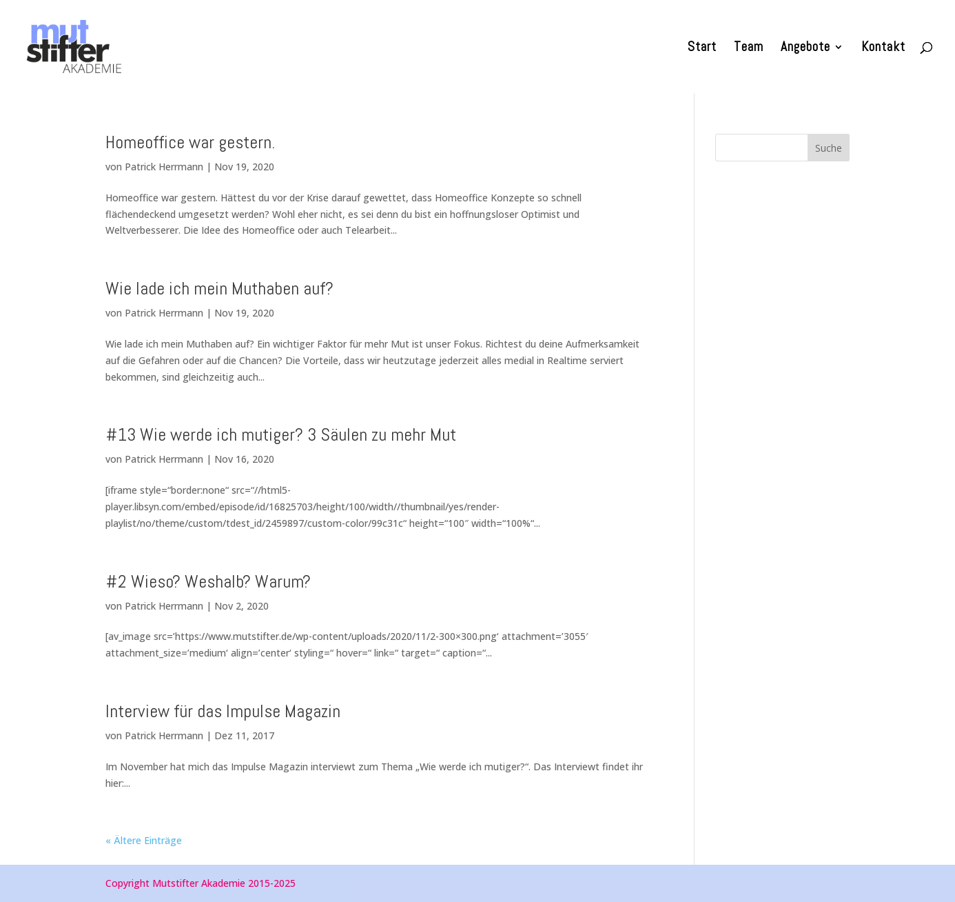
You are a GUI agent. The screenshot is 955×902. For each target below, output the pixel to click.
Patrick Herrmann (164, 166)
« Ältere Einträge (143, 840)
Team (748, 48)
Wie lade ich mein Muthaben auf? (219, 288)
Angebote (805, 48)
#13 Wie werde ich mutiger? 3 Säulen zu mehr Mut (280, 434)
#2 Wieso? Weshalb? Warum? (208, 581)
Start (702, 48)
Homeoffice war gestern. (190, 142)
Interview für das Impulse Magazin (222, 711)
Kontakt (883, 48)
